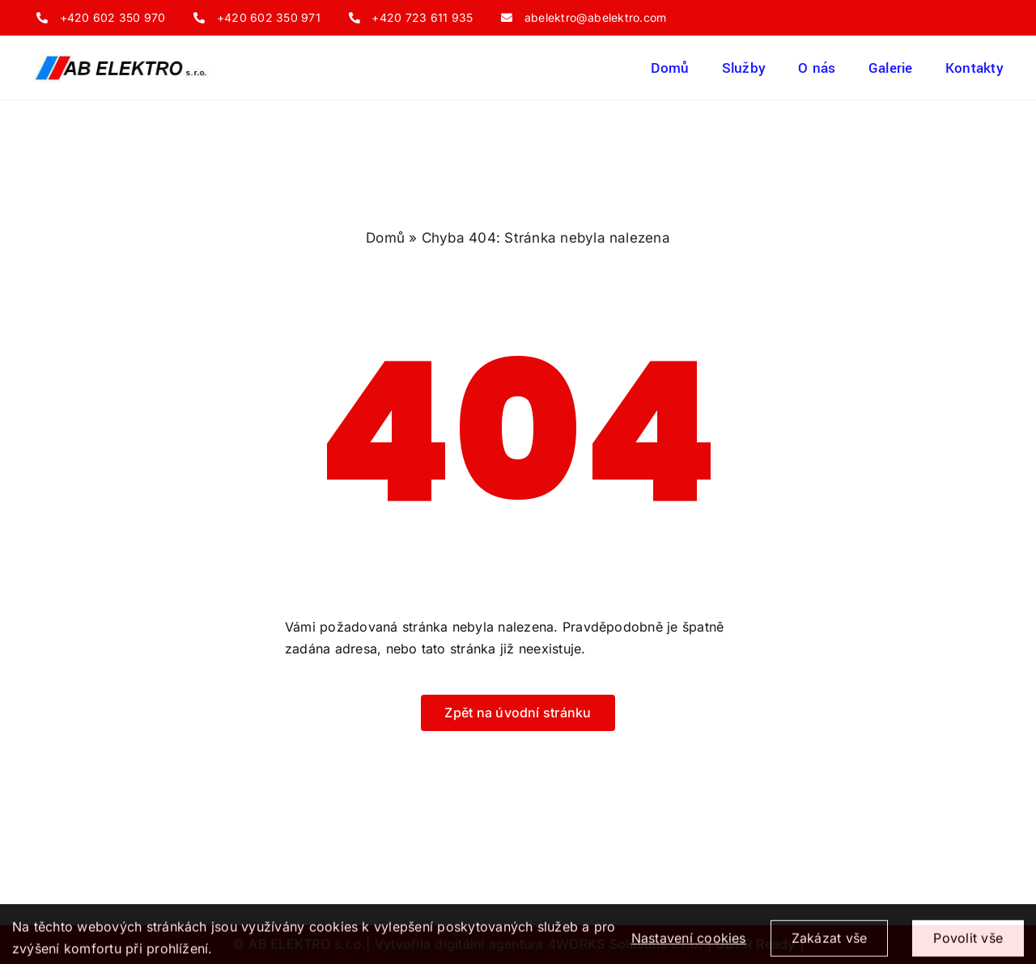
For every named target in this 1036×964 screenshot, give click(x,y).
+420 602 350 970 (113, 17)
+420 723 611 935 (422, 17)
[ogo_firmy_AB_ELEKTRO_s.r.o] (121, 58)
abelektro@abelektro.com (595, 17)
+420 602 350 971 (269, 17)
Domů (385, 238)
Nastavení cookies (688, 944)
